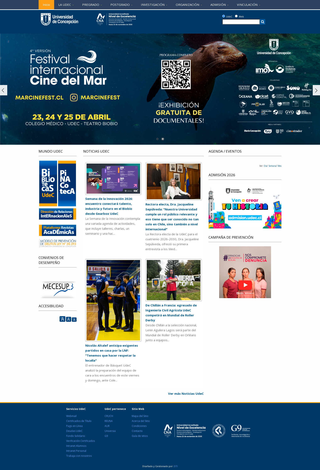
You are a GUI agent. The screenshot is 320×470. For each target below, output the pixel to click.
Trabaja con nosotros (79, 456)
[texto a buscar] (241, 21)
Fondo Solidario (75, 436)
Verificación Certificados (80, 441)
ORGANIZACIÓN (189, 4)
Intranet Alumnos (76, 446)
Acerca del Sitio (141, 421)
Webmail (71, 416)
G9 (106, 436)
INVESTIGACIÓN (154, 4)
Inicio (46, 4)
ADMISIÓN (219, 4)
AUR (107, 426)
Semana (272, 165)
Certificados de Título (79, 421)
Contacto (137, 431)
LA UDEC (66, 4)
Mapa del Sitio (140, 416)
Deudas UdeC (74, 431)
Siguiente (316, 90)
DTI (175, 466)
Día (265, 165)
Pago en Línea (74, 426)
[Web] (236, 16)
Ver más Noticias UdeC (186, 393)
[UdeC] (223, 16)
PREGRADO (92, 4)
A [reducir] (74, 319)
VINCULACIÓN (248, 4)
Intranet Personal (76, 451)
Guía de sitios (140, 436)
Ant (3, 90)
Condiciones (139, 426)
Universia (110, 431)
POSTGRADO (121, 4)
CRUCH (109, 416)
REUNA (109, 421)
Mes (279, 165)
